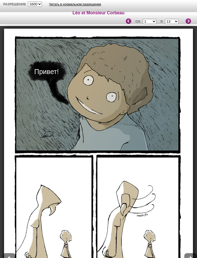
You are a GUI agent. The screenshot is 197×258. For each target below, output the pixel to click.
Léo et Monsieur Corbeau (98, 13)
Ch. (138, 22)
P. (161, 22)
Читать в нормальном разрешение (75, 4)
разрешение (14, 4)
